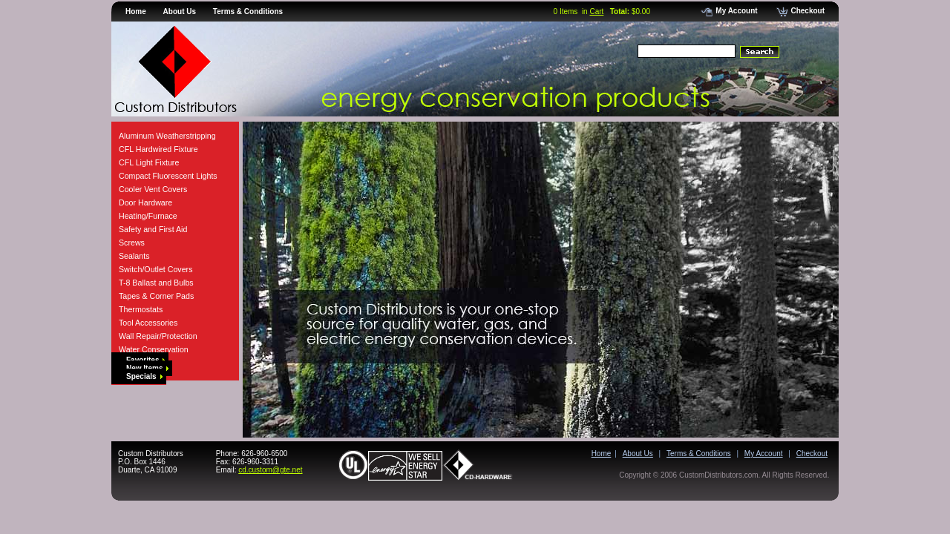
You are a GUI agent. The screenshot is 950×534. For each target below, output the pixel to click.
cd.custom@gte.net (270, 470)
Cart (596, 11)
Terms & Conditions (248, 11)
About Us (179, 11)
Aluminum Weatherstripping (167, 135)
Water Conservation (154, 349)
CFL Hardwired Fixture (158, 149)
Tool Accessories (148, 322)
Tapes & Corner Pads (156, 295)
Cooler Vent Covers (153, 189)
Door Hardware (145, 202)
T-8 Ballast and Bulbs (156, 282)
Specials (144, 376)
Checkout (800, 11)
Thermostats (141, 309)
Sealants (134, 255)
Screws (132, 242)
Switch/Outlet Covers (156, 269)
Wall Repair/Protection (158, 336)
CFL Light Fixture (149, 162)
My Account (729, 11)
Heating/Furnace (148, 215)
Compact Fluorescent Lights (168, 175)
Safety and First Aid (153, 229)
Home (135, 11)
